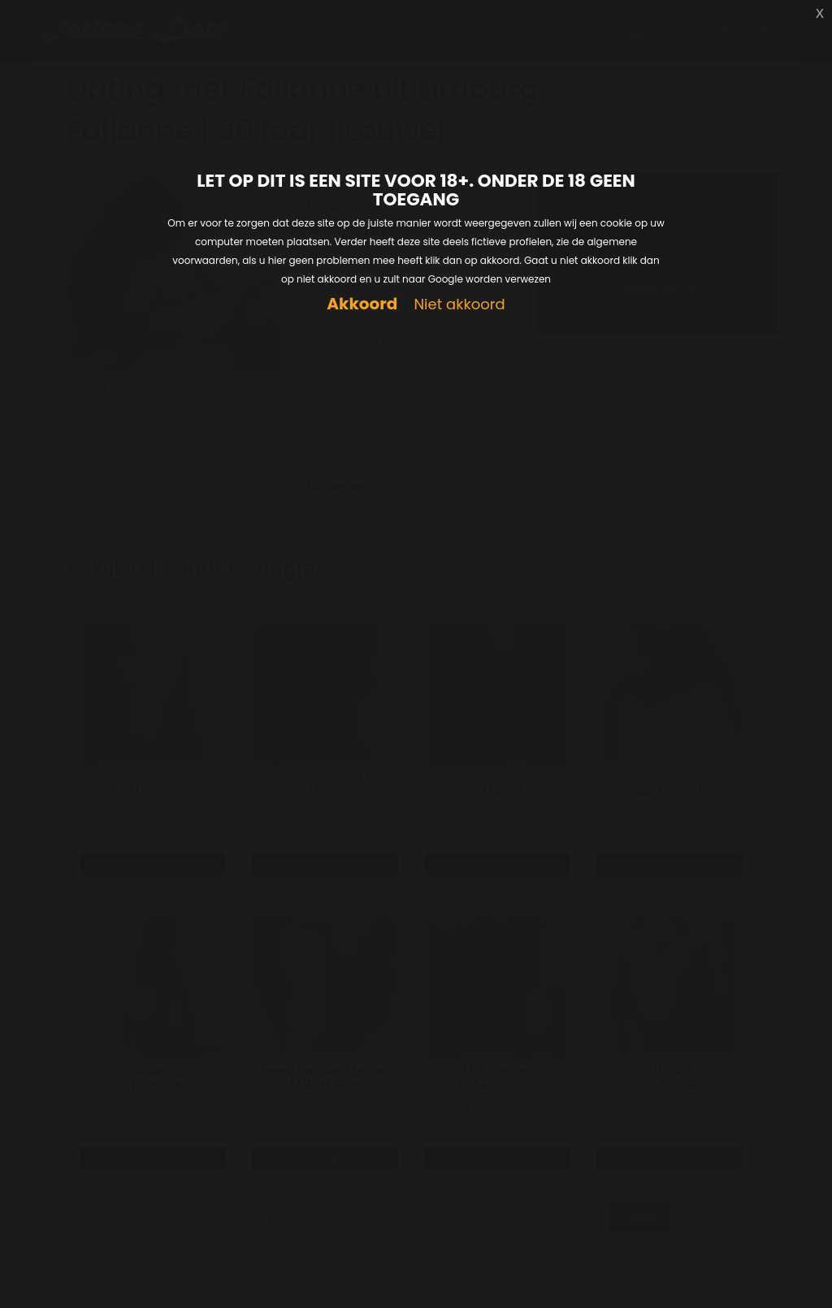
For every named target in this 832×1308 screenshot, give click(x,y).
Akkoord (362, 304)
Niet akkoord (459, 305)
